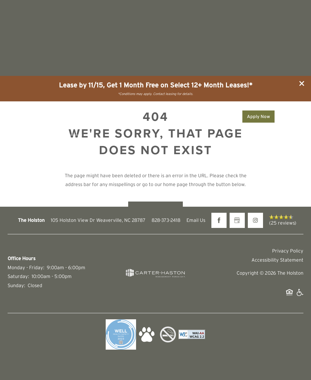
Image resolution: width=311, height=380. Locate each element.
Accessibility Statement (277, 260)
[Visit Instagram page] (255, 220)
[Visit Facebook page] (219, 220)
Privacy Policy (287, 250)
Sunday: (16, 285)
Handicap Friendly (299, 295)
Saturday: (18, 276)
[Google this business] (237, 220)
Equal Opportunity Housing (289, 295)
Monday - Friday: (26, 267)
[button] (302, 83)
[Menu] (293, 116)
